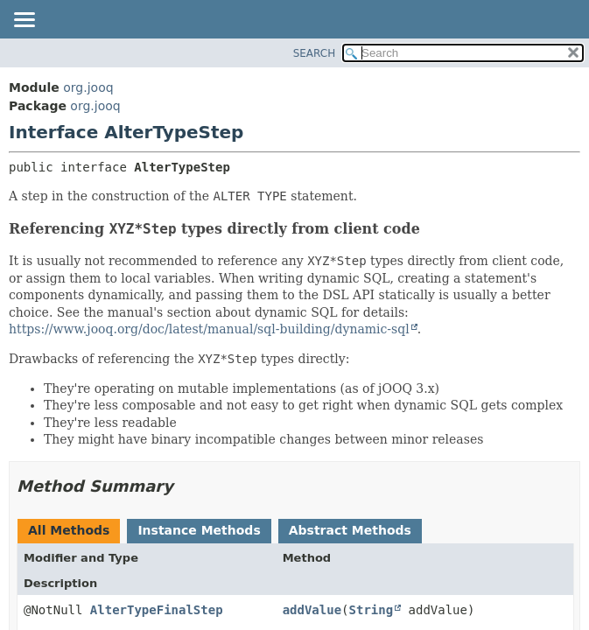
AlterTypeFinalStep (156, 610)
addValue (312, 610)
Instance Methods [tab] (198, 530)
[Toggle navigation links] (24, 21)
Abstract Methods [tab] (350, 530)
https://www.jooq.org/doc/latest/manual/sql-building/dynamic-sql (209, 329)
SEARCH (314, 53)
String (371, 610)
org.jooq (88, 87)
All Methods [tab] (68, 530)
